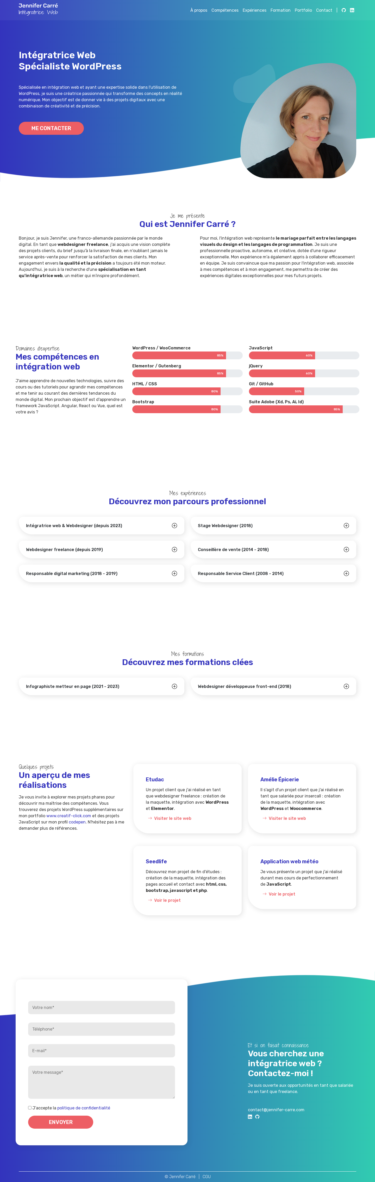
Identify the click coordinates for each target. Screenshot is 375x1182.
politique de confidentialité (83, 1108)
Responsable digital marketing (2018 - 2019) (71, 573)
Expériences (254, 10)
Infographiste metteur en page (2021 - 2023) (72, 686)
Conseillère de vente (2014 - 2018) (233, 549)
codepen (77, 822)
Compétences (225, 10)
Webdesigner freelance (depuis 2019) (64, 549)
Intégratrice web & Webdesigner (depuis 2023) (74, 525)
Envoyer (61, 1122)
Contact (324, 10)
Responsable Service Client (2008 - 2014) (241, 573)
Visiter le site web (168, 818)
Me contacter (51, 128)
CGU (207, 1176)
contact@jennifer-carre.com (276, 1109)
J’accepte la (71, 1108)
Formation (281, 10)
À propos (198, 10)
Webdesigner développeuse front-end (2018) (244, 686)
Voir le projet (163, 900)
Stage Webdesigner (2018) (225, 525)
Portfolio (303, 10)
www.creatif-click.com (68, 815)
